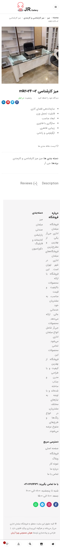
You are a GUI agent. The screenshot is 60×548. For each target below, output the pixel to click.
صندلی (39, 230)
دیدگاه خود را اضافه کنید (48, 98)
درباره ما (54, 469)
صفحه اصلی (51, 448)
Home (55, 18)
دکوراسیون (37, 249)
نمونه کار (54, 464)
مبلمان (39, 225)
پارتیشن (38, 235)
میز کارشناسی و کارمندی (34, 18)
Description (50, 183)
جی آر (47, 163)
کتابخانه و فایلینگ (37, 242)
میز (48, 18)
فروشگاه (54, 454)
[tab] (50, 183)
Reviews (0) (28, 183)
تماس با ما (52, 474)
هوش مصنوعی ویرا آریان (21, 533)
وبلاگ (55, 459)
